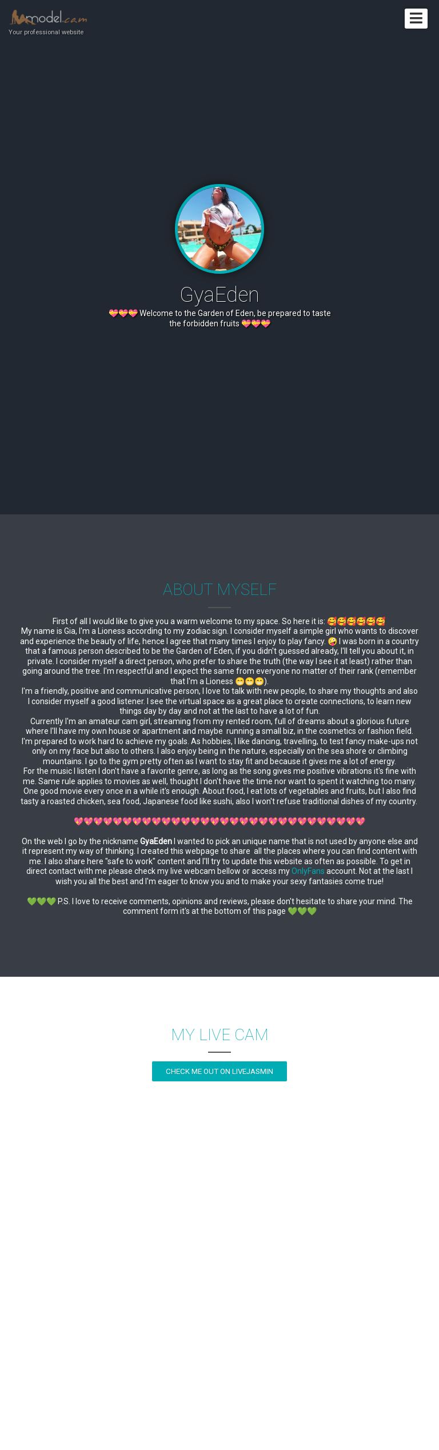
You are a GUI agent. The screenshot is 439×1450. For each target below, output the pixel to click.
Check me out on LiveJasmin (219, 1071)
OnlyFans (308, 871)
